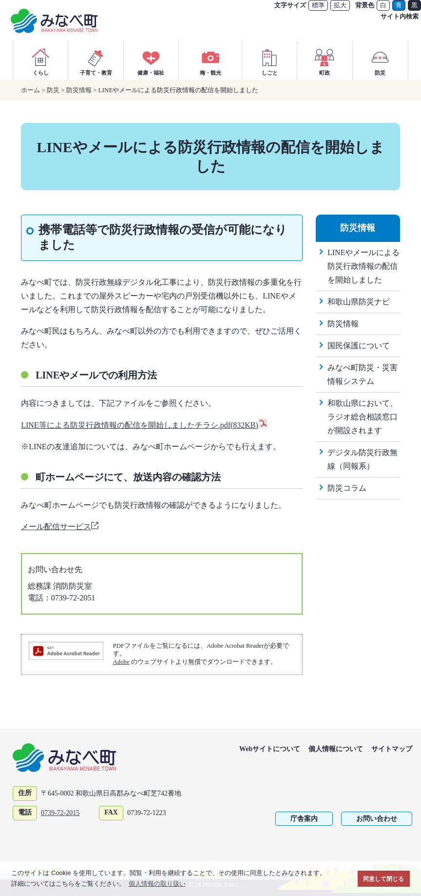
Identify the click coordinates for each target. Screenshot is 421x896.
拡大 (340, 5)
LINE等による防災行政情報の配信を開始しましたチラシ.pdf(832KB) (144, 425)
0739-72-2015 (60, 812)
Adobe (121, 661)
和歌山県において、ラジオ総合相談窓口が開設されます (362, 417)
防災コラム (346, 488)
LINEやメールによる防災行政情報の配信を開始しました (363, 266)
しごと (269, 60)
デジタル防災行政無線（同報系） (362, 459)
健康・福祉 (150, 60)
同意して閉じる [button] (383, 879)
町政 (324, 60)
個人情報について (335, 749)
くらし (40, 60)
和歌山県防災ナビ (358, 302)
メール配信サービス (60, 526)
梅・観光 (210, 60)
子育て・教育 (96, 60)
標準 (318, 5)
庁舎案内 (304, 818)
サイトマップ (391, 749)
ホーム (30, 90)
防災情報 (79, 90)
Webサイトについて (269, 749)
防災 (380, 60)
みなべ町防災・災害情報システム (362, 374)
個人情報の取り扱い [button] (157, 883)
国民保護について (358, 345)
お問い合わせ (376, 818)
